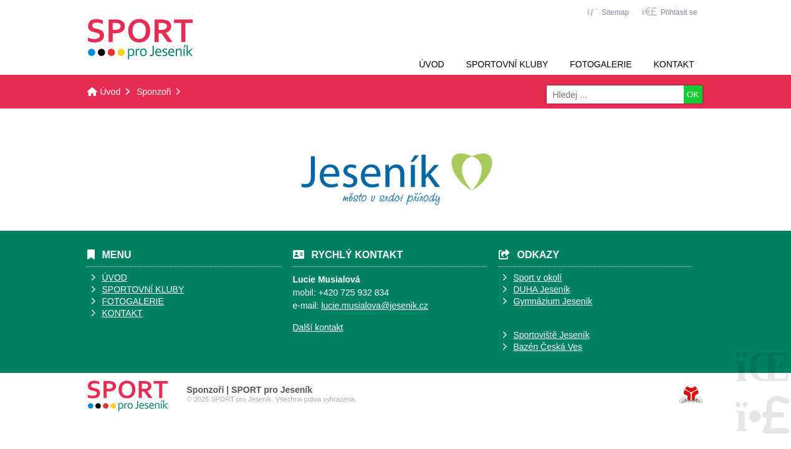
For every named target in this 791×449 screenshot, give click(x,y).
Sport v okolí (538, 277)
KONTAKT (122, 313)
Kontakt (673, 64)
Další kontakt (318, 327)
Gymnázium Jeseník (553, 301)
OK (693, 94)
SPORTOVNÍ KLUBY (143, 289)
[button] (669, 11)
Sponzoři (154, 91)
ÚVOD (114, 277)
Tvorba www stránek (691, 394)
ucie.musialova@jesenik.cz (376, 306)
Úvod (140, 39)
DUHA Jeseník (542, 289)
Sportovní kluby (507, 64)
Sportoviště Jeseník (552, 335)
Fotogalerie (600, 64)
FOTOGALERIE (133, 301)
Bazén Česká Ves (548, 347)
